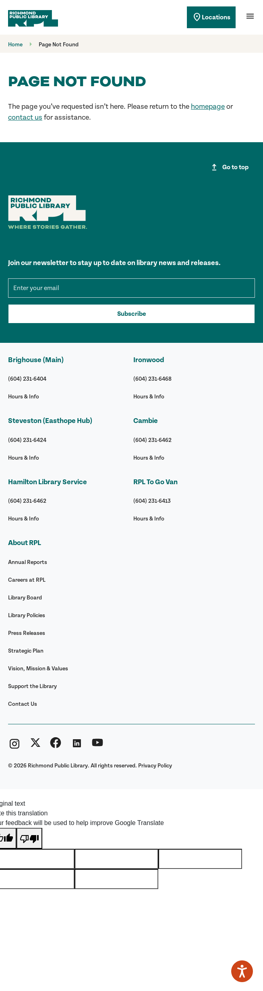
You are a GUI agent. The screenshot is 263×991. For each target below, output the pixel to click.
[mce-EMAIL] (131, 288)
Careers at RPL (27, 580)
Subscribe (131, 313)
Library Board (25, 598)
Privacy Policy (155, 766)
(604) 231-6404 (27, 379)
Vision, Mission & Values (38, 669)
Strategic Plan (25, 651)
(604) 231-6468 (152, 379)
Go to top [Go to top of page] (229, 167)
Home (15, 44)
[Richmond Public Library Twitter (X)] (35, 746)
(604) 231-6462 (27, 501)
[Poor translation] (29, 838)
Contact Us (22, 704)
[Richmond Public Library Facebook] (55, 746)
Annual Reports (27, 562)
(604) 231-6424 (27, 440)
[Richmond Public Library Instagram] (14, 746)
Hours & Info (23, 397)
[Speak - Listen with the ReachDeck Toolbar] (242, 971)
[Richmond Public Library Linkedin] (76, 746)
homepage (208, 106)
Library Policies (26, 615)
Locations (211, 17)
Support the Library (32, 686)
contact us (25, 117)
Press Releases (26, 633)
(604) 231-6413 (152, 501)
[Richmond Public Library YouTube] (97, 746)
